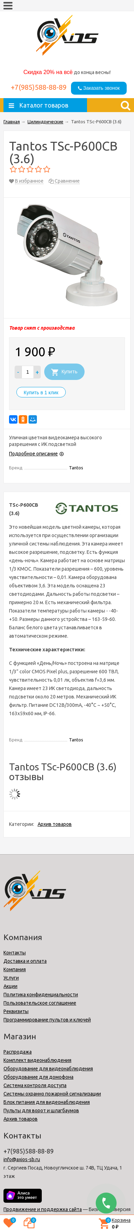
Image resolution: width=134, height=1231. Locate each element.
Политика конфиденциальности (40, 994)
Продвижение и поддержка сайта (42, 1209)
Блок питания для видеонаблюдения (46, 1102)
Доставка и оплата (25, 961)
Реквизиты (16, 1011)
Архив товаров (55, 824)
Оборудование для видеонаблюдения (48, 1068)
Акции (10, 986)
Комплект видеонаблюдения (37, 1060)
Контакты (14, 952)
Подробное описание (33, 453)
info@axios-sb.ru (21, 1159)
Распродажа (17, 1052)
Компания (14, 969)
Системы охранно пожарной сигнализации (52, 1094)
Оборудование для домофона (38, 1077)
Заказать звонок (99, 88)
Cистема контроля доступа (34, 1085)
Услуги (11, 978)
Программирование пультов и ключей (47, 1020)
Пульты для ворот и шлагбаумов (41, 1110)
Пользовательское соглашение (39, 1003)
